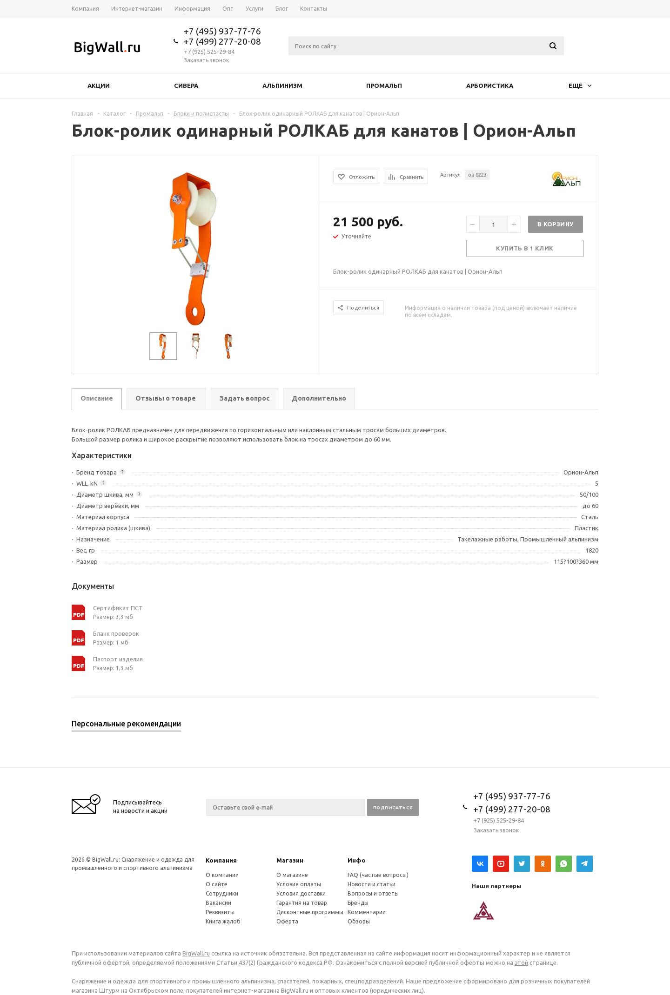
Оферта (287, 921)
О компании (222, 875)
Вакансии (218, 903)
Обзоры (359, 921)
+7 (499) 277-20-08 (222, 41)
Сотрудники (222, 893)
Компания (221, 860)
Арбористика (489, 85)
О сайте (217, 884)
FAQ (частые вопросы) (378, 875)
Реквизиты (220, 912)
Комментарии (367, 912)
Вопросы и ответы (373, 893)
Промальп (384, 85)
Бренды (358, 903)
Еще (580, 85)
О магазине (292, 875)
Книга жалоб (223, 921)
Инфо (357, 860)
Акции (98, 85)
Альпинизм (282, 85)
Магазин (289, 860)
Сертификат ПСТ (118, 608)
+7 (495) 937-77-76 (222, 31)
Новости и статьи (371, 884)
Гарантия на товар (301, 903)
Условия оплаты (298, 884)
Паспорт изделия (118, 659)
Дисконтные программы (309, 912)
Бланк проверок (116, 633)
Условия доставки (301, 893)
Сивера (186, 85)
